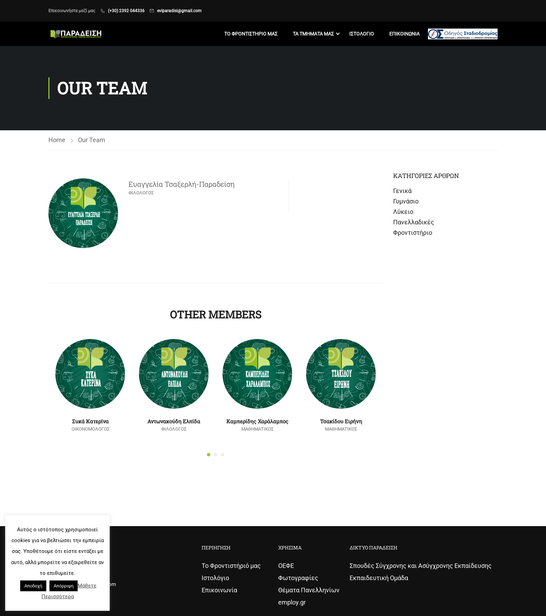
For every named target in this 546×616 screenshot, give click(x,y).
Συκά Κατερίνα (90, 421)
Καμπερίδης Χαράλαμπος (257, 421)
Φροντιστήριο (412, 232)
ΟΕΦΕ (286, 565)
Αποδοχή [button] (33, 585)
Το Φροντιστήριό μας (231, 565)
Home (56, 140)
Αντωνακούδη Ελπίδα (173, 421)
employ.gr (292, 602)
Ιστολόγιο (215, 578)
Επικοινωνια (404, 34)
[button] (208, 454)
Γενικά (402, 190)
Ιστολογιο (361, 34)
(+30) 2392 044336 (126, 10)
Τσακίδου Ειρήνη (341, 421)
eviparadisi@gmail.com (179, 10)
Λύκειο (403, 211)
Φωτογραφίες (298, 578)
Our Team (91, 140)
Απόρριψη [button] (63, 585)
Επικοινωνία (219, 590)
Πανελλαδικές (413, 222)
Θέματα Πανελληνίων (309, 590)
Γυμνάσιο (406, 201)
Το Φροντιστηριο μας (251, 34)
